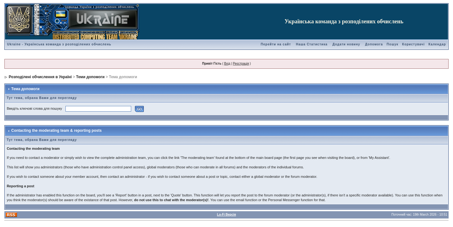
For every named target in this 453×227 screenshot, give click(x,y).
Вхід (227, 63)
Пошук (392, 44)
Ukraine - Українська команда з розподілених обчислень (59, 44)
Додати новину (346, 44)
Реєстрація (241, 63)
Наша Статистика (311, 44)
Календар (437, 44)
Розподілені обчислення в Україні (40, 77)
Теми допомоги (90, 77)
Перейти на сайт (276, 44)
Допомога (374, 44)
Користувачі (413, 44)
